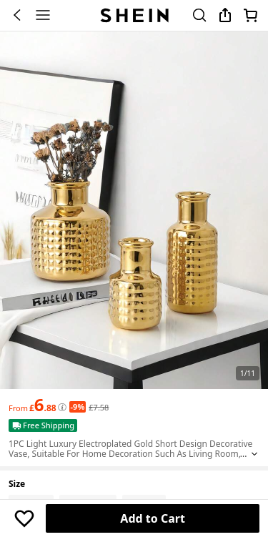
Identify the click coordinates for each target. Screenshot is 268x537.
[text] (42, 404)
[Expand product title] (254, 454)
